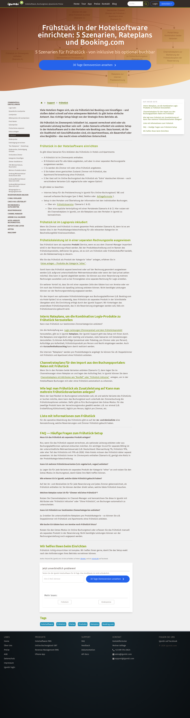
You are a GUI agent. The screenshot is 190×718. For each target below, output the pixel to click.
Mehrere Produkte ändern (17, 170)
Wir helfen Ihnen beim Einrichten (156, 131)
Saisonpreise (13, 125)
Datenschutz (9, 658)
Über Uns (8, 645)
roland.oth (95, 559)
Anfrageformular (104, 196)
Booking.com (108, 624)
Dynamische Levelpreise (17, 111)
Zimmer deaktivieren (15, 161)
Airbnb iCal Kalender (16, 217)
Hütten (11, 229)
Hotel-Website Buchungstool (14, 222)
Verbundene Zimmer (15, 155)
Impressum (9, 663)
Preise (97, 4)
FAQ (83, 641)
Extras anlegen (14, 131)
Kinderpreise (13, 139)
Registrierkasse (14, 210)
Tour (83, 4)
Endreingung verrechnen (17, 143)
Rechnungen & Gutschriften (14, 206)
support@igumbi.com (123, 658)
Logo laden (12, 108)
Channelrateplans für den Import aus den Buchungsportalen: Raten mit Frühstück (159, 113)
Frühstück (12, 135)
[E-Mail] (63, 579)
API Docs (85, 654)
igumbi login (9, 667)
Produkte (83, 624)
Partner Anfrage (119, 645)
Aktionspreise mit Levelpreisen (19, 118)
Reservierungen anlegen (18, 195)
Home (76, 4)
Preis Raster (13, 121)
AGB (6, 654)
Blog (114, 4)
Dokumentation (88, 650)
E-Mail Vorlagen (14, 198)
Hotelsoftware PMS (43, 641)
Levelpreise (13, 115)
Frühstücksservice (65, 204)
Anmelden (167, 4)
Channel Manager (15, 214)
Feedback (85, 645)
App (90, 4)
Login (155, 4)
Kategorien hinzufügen (16, 158)
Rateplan (95, 624)
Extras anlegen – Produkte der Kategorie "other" (63, 263)
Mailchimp (12, 233)
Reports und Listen (16, 226)
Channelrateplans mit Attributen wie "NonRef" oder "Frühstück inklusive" (75, 377)
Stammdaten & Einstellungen (14, 103)
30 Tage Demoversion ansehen (95, 65)
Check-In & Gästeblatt (17, 202)
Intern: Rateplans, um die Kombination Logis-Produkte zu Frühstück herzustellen (160, 107)
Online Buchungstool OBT (46, 645)
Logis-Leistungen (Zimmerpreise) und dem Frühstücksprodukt (93, 330)
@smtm (83, 559)
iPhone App (40, 654)
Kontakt (106, 4)
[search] (146, 3)
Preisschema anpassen (16, 128)
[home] (41, 102)
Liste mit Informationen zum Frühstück (158, 123)
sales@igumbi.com (122, 654)
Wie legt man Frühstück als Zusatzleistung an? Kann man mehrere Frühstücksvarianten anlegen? (162, 118)
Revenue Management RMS (47, 650)
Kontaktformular (119, 641)
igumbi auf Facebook (168, 641)
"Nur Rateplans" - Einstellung (18, 146)
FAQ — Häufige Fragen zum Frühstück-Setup (160, 127)
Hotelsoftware (47, 624)
